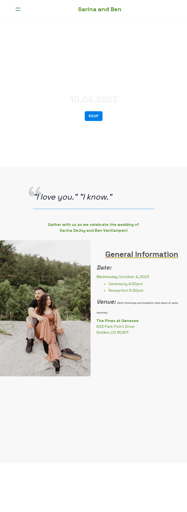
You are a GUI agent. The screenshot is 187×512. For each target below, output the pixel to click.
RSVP (94, 116)
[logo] (99, 9)
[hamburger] (18, 9)
